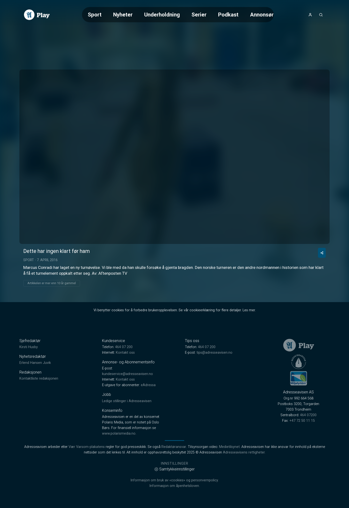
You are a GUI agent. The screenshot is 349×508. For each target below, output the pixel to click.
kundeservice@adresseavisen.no (127, 374)
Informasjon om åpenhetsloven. (174, 486)
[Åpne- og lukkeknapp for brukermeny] (310, 15)
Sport (95, 14)
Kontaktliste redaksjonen (38, 378)
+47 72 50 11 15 (302, 421)
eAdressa (148, 385)
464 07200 (308, 415)
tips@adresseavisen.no (214, 353)
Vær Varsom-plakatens (87, 447)
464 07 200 (124, 347)
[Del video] (322, 253)
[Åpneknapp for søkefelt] (321, 15)
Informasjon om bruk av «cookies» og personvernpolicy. (174, 480)
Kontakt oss (125, 353)
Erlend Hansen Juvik (35, 363)
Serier (198, 14)
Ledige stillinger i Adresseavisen (126, 401)
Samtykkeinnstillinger (174, 469)
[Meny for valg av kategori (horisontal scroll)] (178, 14)
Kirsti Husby (28, 347)
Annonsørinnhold (271, 14)
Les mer (249, 310)
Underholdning (162, 14)
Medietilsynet (229, 447)
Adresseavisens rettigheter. (244, 452)
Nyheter (123, 14)
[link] (36, 15)
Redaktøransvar (173, 447)
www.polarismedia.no (118, 433)
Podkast (228, 14)
